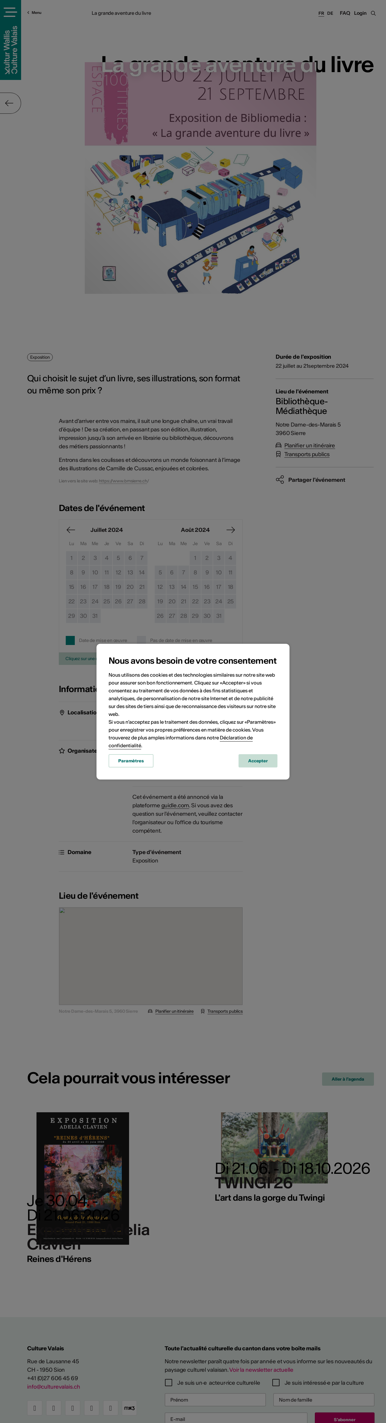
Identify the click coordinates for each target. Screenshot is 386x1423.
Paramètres (131, 761)
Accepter (258, 761)
